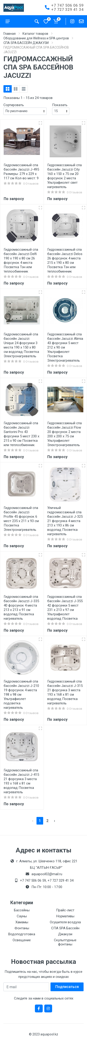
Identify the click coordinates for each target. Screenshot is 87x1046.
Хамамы (21, 922)
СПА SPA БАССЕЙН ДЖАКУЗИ (26, 43)
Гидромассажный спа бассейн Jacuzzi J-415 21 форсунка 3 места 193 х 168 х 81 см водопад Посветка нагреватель (21, 781)
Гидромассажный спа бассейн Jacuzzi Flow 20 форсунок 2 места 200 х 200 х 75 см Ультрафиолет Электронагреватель (64, 434)
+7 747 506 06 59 (67, 5)
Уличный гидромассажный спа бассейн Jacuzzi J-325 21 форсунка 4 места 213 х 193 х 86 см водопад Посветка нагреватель (65, 521)
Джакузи (65, 934)
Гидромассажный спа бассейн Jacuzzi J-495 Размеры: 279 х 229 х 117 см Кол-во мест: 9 (21, 171)
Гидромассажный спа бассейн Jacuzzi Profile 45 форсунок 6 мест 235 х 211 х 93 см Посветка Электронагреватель (21, 519)
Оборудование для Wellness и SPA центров (36, 38)
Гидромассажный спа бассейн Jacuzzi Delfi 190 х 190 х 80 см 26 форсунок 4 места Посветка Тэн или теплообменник (21, 260)
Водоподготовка (21, 934)
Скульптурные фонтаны (65, 942)
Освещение (22, 940)
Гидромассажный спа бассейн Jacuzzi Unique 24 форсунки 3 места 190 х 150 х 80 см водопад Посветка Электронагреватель (21, 345)
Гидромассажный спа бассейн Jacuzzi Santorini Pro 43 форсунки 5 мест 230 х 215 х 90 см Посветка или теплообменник (21, 434)
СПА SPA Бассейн (65, 928)
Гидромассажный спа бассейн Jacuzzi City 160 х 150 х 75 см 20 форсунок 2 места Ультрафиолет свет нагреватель (64, 176)
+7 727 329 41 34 (67, 9)
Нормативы (65, 916)
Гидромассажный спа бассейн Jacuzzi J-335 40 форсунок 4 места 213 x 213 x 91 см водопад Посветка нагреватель (21, 608)
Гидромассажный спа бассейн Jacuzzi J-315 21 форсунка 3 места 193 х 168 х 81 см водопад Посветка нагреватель (65, 692)
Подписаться (67, 987)
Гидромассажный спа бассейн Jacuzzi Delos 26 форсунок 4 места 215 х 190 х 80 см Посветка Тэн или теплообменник (64, 260)
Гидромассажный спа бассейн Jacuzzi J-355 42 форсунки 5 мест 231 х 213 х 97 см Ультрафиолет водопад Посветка (65, 608)
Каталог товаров (35, 33)
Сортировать (13, 105)
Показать (59, 105)
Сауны (22, 916)
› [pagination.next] (54, 821)
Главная (9, 33)
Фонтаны (21, 928)
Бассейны (22, 910)
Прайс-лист (65, 910)
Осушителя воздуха (65, 922)
